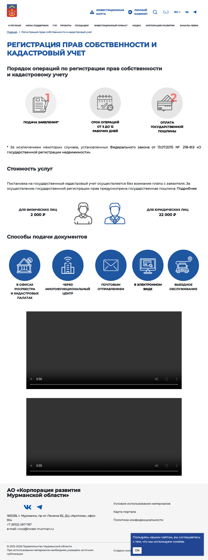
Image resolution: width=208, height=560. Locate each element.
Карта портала (124, 512)
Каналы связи (189, 25)
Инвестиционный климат (110, 25)
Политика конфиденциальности (138, 520)
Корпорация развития (160, 25)
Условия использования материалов (141, 504)
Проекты (65, 25)
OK (137, 550)
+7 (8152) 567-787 (19, 524)
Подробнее (187, 189)
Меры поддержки (37, 25)
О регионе (14, 25)
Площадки (82, 25)
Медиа (136, 25)
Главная (12, 32)
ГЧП (55, 25)
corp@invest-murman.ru (36, 529)
